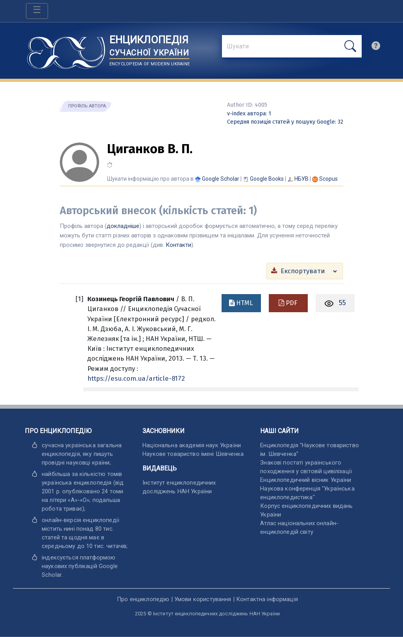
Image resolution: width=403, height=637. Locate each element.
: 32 (285, 122)
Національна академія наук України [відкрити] (191, 445)
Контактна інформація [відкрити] (267, 599)
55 (342, 302)
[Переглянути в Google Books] (267, 179)
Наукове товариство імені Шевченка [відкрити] (193, 453)
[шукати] (350, 46)
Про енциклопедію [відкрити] (143, 599)
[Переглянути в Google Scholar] (220, 179)
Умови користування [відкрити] (202, 599)
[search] (376, 47)
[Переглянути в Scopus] (328, 179)
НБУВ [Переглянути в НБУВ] (301, 179)
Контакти (178, 244)
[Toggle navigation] (37, 11)
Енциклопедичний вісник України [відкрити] (305, 479)
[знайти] (292, 47)
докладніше (123, 226)
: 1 (249, 113)
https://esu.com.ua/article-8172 (136, 378)
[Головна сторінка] (66, 50)
